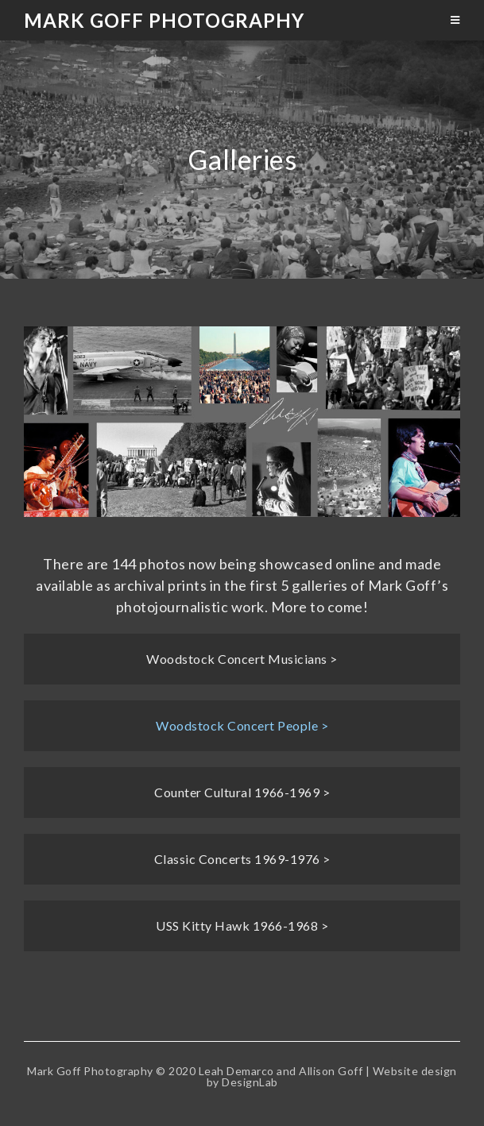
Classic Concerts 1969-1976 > (242, 858)
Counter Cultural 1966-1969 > (242, 792)
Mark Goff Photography (164, 20)
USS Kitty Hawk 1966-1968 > (242, 925)
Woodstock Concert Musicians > (242, 658)
